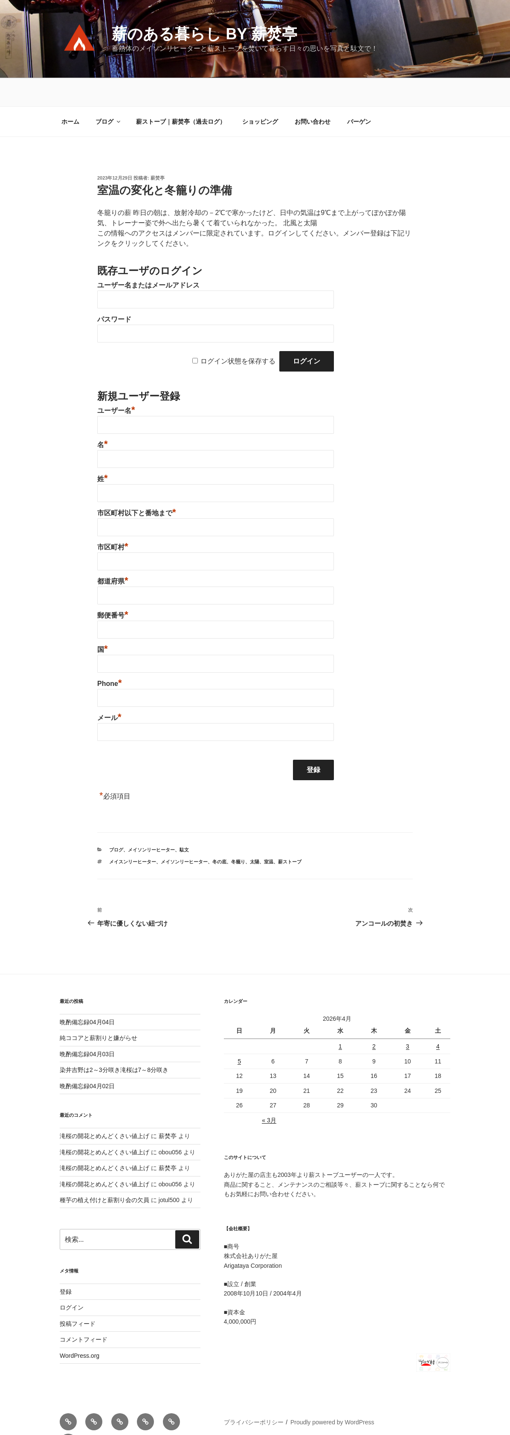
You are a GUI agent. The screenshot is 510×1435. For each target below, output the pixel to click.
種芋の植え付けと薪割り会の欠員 (104, 1171)
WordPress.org (79, 1327)
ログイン (72, 1279)
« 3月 (269, 1092)
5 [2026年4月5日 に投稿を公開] (239, 1033)
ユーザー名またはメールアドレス (148, 257)
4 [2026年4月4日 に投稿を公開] (438, 1018)
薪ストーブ (289, 833)
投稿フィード (78, 1295)
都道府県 (112, 553)
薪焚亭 (158, 149)
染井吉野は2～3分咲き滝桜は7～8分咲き (114, 1041)
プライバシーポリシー (254, 1394)
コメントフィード (83, 1311)
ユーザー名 (116, 382)
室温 (268, 833)
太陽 (254, 833)
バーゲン (359, 93)
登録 (66, 1263)
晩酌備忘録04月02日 (87, 1057)
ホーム (70, 93)
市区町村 (112, 519)
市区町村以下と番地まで (136, 484)
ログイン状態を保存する (237, 333)
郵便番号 (112, 587)
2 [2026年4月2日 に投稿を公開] (374, 1018)
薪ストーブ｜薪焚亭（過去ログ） (181, 93)
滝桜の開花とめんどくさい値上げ (104, 1107)
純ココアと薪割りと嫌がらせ (98, 1009)
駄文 (184, 821)
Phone (109, 655)
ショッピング (260, 93)
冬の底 (219, 833)
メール (109, 689)
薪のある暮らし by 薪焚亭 (204, 34)
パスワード (114, 291)
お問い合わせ (312, 93)
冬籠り (238, 833)
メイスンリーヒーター (132, 833)
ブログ (109, 93)
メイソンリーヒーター (151, 821)
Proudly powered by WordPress (332, 1394)
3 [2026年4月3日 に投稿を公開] (407, 1018)
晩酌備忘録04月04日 (87, 994)
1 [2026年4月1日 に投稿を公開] (340, 1018)
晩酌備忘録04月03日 (87, 1026)
